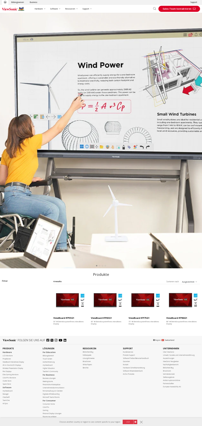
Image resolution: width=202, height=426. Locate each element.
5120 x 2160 (11, 406)
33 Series (14, 303)
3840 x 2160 (11, 402)
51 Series (14, 321)
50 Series (14, 317)
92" (7, 381)
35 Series (14, 310)
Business (33, 2)
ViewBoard (10, 300)
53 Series (14, 328)
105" (8, 388)
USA (128, 422)
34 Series (14, 307)
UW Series (14, 342)
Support (193, 2)
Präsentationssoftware (15, 349)
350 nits (9, 416)
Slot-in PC (10, 346)
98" (7, 385)
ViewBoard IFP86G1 (176, 317)
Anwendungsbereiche (14, 296)
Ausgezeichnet (188, 282)
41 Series (14, 314)
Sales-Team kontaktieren (177, 8)
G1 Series (7, 290)
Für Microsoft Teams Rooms (18, 356)
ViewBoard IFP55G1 (63, 317)
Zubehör (9, 353)
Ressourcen (70, 8)
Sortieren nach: (172, 281)
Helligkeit (9, 413)
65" (7, 370)
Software (54, 8)
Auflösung (9, 399)
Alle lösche (43, 286)
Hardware (39, 8)
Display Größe (10, 364)
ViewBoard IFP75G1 (139, 317)
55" (7, 367)
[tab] (96, 265)
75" (7, 374)
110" (8, 392)
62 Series (14, 332)
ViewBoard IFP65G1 (101, 317)
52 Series (14, 325)
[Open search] (155, 9)
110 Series (14, 335)
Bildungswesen (17, 2)
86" (7, 377)
